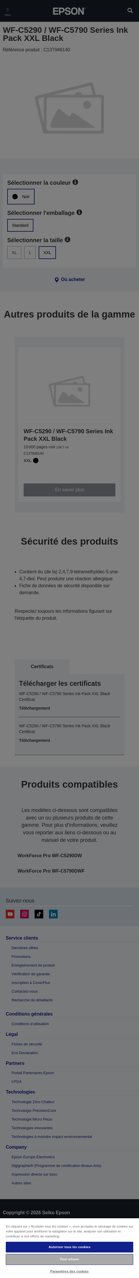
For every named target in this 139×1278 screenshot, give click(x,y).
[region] (69, 1248)
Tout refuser (69, 1259)
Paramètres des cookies (69, 1271)
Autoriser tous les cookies (69, 1247)
